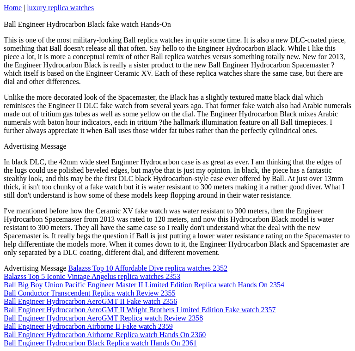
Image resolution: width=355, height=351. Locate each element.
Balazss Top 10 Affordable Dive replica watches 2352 (147, 268)
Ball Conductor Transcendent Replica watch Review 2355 (89, 293)
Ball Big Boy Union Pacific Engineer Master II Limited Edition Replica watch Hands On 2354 (144, 285)
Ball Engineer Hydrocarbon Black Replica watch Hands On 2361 (100, 343)
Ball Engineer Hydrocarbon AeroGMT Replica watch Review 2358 (103, 318)
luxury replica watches (60, 8)
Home (13, 8)
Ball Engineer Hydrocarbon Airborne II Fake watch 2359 (88, 326)
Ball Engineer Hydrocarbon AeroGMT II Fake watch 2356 (90, 301)
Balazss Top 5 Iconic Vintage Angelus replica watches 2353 (92, 276)
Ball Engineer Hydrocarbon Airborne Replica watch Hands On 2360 (105, 335)
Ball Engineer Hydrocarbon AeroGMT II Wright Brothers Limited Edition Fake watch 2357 (139, 310)
